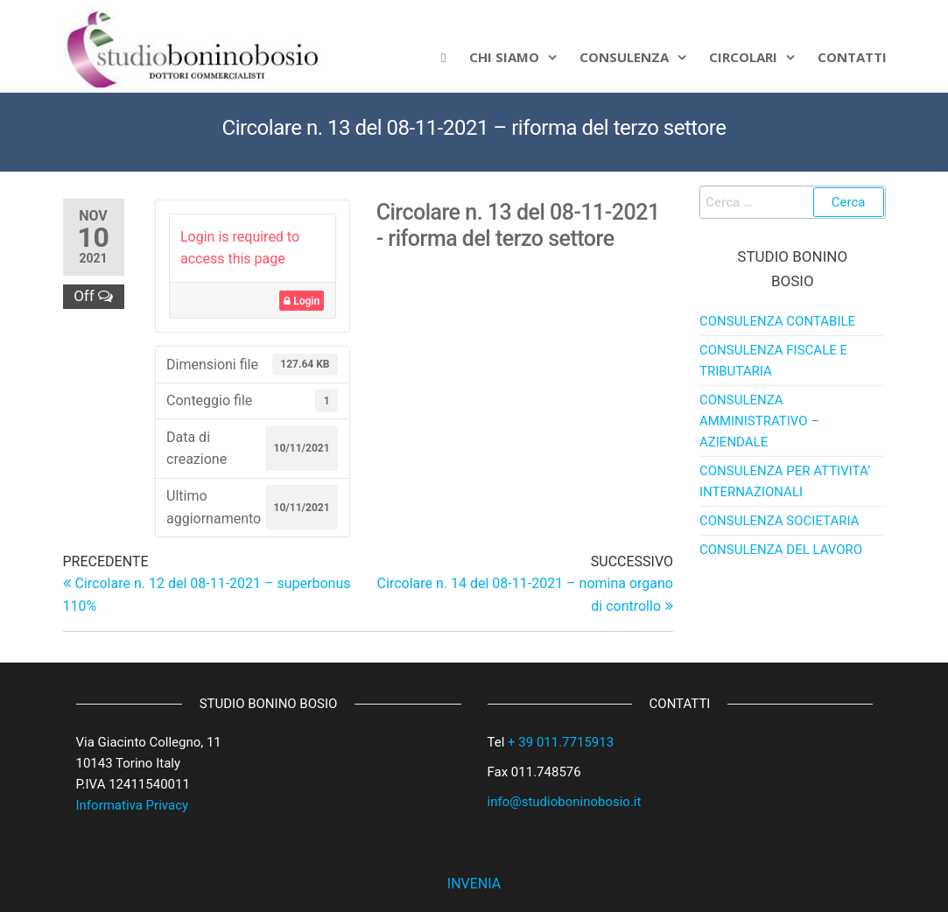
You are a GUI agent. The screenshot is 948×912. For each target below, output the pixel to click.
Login (302, 301)
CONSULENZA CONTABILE (777, 321)
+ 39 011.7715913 (561, 742)
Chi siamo (504, 57)
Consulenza (624, 57)
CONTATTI (852, 57)
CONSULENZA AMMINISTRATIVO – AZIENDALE (759, 421)
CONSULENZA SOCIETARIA (779, 521)
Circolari (743, 57)
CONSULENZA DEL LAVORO (780, 550)
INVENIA (474, 883)
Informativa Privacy (132, 805)
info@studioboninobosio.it (565, 802)
